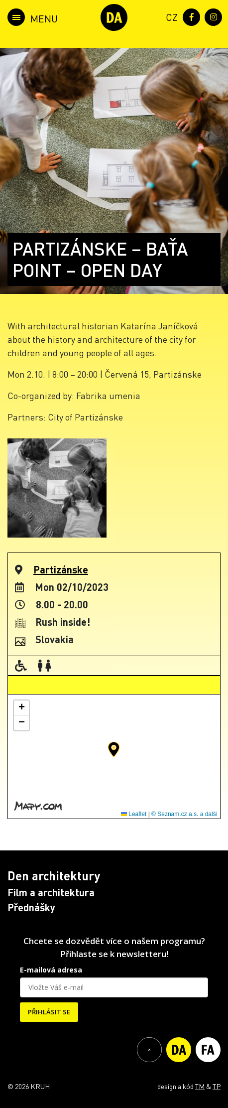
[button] (113, 749)
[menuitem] (170, 16)
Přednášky (31, 907)
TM (200, 1086)
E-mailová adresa (51, 969)
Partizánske (60, 569)
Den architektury (53, 875)
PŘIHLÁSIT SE (49, 1011)
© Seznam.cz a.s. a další (184, 814)
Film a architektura (51, 892)
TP (217, 1086)
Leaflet (133, 814)
